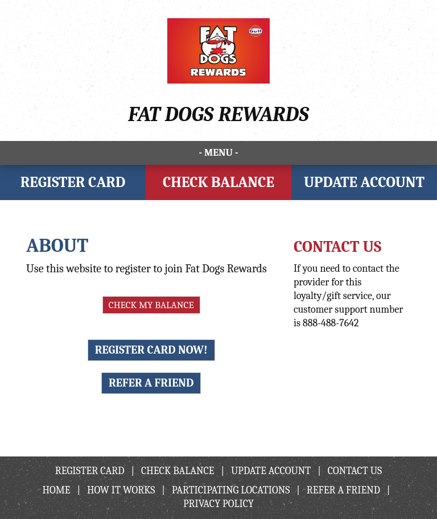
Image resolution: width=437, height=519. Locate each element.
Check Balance (218, 182)
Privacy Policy (218, 504)
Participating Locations (231, 490)
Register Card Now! (151, 349)
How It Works (121, 490)
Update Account (364, 182)
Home (57, 490)
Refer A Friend (151, 382)
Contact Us (355, 471)
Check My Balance (151, 305)
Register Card (73, 182)
